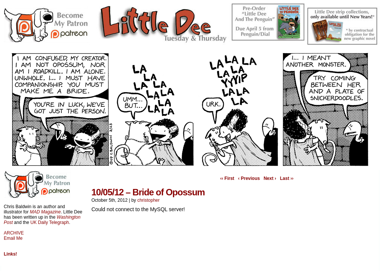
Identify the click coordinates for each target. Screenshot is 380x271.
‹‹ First (227, 178)
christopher (148, 200)
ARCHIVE (14, 233)
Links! (10, 254)
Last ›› (286, 178)
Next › (270, 178)
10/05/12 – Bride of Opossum (148, 192)
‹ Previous (249, 178)
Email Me (13, 238)
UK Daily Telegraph (49, 222)
